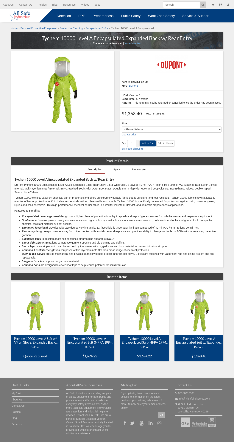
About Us (8, 4)
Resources (69, 4)
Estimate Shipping (132, 148)
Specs (117, 169)
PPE (81, 16)
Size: (125, 123)
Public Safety (131, 16)
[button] (137, 141)
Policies (42, 4)
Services (17, 424)
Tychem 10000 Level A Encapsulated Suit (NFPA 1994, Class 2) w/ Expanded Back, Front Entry (144, 340)
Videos (85, 4)
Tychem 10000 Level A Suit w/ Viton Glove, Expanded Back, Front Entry (35, 340)
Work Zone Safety (161, 16)
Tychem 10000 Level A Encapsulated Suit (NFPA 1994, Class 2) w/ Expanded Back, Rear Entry (89, 340)
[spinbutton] (131, 143)
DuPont (133, 85)
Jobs (97, 4)
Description (95, 169)
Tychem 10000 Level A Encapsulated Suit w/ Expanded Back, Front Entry (199, 340)
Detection (64, 16)
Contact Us (25, 4)
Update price (129, 134)
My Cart (16, 393)
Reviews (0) (139, 169)
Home (14, 28)
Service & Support (195, 16)
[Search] (181, 4)
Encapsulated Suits (97, 28)
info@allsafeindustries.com (194, 398)
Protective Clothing (71, 28)
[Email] (139, 415)
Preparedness (103, 16)
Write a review (132, 43)
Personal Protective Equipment (38, 28)
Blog (54, 4)
